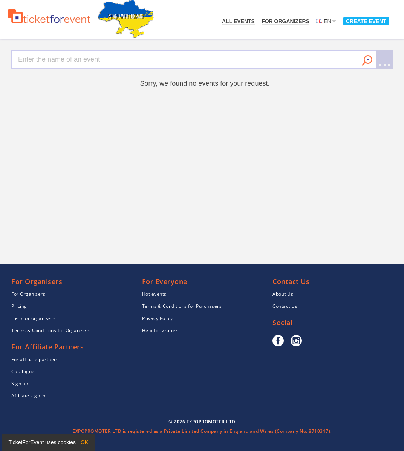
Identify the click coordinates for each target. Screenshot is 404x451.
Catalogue (23, 371)
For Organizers (285, 21)
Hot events (154, 294)
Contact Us (284, 306)
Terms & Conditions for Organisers (51, 330)
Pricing (19, 306)
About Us (282, 294)
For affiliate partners (34, 359)
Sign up (19, 383)
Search (367, 60)
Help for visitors (160, 330)
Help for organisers (33, 318)
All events (238, 21)
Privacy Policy (157, 318)
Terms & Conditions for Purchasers (182, 306)
